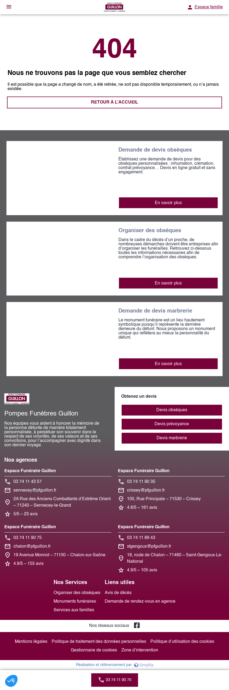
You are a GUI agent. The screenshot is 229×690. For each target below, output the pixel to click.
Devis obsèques (171, 410)
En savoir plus (168, 202)
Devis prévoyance (171, 424)
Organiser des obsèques (77, 593)
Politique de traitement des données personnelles (99, 642)
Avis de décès (118, 593)
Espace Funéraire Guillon (30, 471)
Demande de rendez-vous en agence (140, 601)
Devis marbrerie (172, 438)
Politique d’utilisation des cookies (182, 642)
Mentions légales (31, 642)
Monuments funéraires (75, 601)
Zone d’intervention (139, 650)
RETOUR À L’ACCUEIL (114, 102)
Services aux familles (74, 610)
